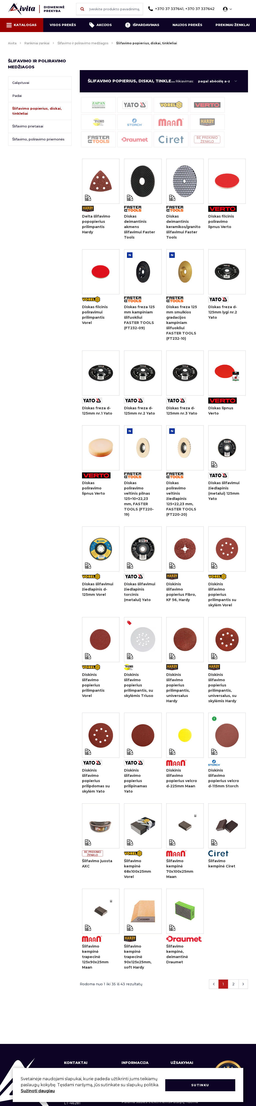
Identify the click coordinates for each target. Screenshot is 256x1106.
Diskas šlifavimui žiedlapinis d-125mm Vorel (97, 592)
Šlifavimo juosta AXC (97, 869)
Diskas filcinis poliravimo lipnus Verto (221, 221)
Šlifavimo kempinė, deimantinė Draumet (177, 960)
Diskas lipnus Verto (220, 412)
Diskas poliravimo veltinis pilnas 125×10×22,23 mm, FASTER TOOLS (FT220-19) (139, 501)
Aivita (12, 43)
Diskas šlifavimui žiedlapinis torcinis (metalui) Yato (139, 595)
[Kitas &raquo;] (243, 991)
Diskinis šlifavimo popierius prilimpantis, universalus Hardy (178, 691)
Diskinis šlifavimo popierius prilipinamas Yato (135, 785)
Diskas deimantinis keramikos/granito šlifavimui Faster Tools (182, 227)
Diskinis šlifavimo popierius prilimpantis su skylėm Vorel (222, 597)
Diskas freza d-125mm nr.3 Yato (181, 412)
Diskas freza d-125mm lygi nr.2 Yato (222, 312)
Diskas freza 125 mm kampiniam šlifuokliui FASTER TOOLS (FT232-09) (139, 318)
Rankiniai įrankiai (37, 43)
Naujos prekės (187, 25)
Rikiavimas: (185, 81)
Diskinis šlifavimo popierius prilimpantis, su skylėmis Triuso (138, 689)
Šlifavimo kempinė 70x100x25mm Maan (179, 874)
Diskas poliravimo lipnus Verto (93, 490)
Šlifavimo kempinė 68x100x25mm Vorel (137, 874)
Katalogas (21, 25)
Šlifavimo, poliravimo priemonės (38, 139)
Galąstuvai (20, 83)
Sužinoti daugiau (38, 1090)
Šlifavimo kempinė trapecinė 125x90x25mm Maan (95, 963)
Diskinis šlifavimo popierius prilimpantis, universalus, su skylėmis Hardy (222, 691)
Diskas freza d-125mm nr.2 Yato (139, 412)
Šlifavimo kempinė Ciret (221, 869)
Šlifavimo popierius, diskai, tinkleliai (37, 110)
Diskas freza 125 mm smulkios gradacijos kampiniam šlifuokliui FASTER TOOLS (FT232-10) (181, 323)
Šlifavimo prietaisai (27, 126)
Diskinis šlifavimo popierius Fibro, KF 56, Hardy (181, 595)
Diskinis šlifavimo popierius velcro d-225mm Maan (181, 783)
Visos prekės (63, 25)
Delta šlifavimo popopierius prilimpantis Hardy (96, 224)
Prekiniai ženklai (233, 25)
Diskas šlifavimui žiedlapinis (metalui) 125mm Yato (224, 493)
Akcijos (100, 25)
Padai (17, 96)
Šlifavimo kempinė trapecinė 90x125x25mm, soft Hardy (138, 963)
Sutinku (200, 1085)
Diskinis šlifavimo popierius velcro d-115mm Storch (223, 783)
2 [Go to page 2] (233, 991)
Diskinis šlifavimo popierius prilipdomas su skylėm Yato (96, 785)
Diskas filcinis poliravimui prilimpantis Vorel (95, 315)
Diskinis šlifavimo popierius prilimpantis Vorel (93, 689)
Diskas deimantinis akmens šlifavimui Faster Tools (139, 227)
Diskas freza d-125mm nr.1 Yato (97, 412)
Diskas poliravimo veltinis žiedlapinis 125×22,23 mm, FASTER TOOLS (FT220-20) (181, 501)
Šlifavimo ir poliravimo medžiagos (83, 43)
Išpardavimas (142, 25)
